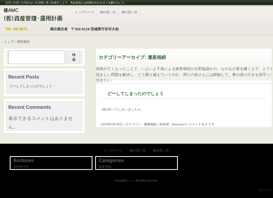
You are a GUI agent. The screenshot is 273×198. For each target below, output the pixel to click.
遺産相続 (150, 124)
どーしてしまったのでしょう (135, 93)
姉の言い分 (108, 12)
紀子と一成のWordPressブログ (34, 14)
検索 (74, 57)
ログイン (265, 190)
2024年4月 (21, 167)
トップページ (84, 12)
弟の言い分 (129, 12)
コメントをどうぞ (201, 124)
